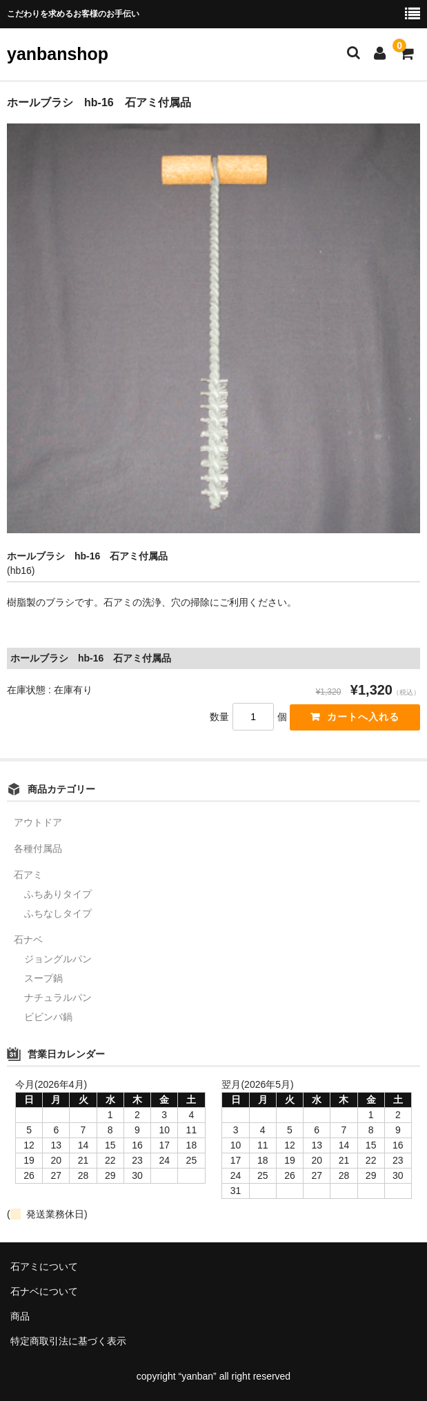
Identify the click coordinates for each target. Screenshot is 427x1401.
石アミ (28, 874)
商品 (20, 1316)
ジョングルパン (58, 958)
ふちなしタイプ (58, 913)
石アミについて (44, 1266)
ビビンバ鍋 (48, 1016)
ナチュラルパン (58, 997)
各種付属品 (38, 848)
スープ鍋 (43, 978)
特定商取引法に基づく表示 (68, 1341)
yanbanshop (57, 53)
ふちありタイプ (58, 894)
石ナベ (28, 939)
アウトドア (38, 822)
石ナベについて (44, 1291)
